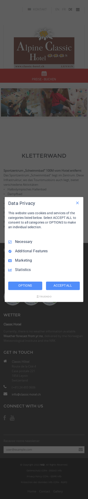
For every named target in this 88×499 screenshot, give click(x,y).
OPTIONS (25, 286)
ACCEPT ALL (63, 286)
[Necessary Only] (77, 203)
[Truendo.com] (44, 297)
